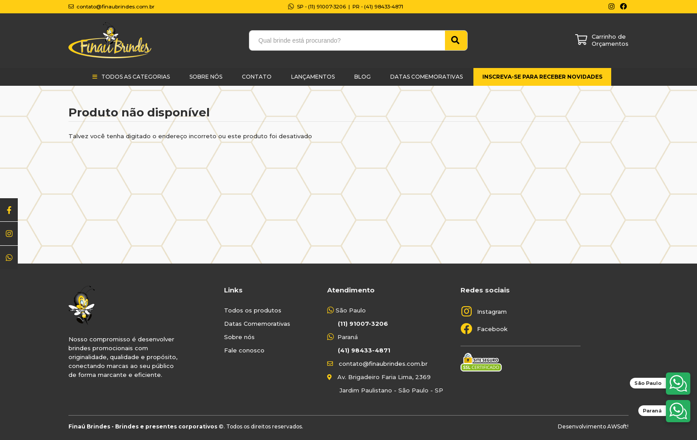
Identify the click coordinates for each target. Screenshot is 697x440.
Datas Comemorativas (426, 76)
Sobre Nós (205, 76)
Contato (257, 76)
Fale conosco (244, 350)
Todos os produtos (252, 310)
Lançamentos (313, 76)
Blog (362, 76)
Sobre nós (239, 336)
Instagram (492, 311)
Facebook (492, 328)
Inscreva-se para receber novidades (542, 76)
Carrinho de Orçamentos (610, 40)
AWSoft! (618, 426)
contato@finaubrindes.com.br (383, 363)
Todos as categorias (135, 76)
